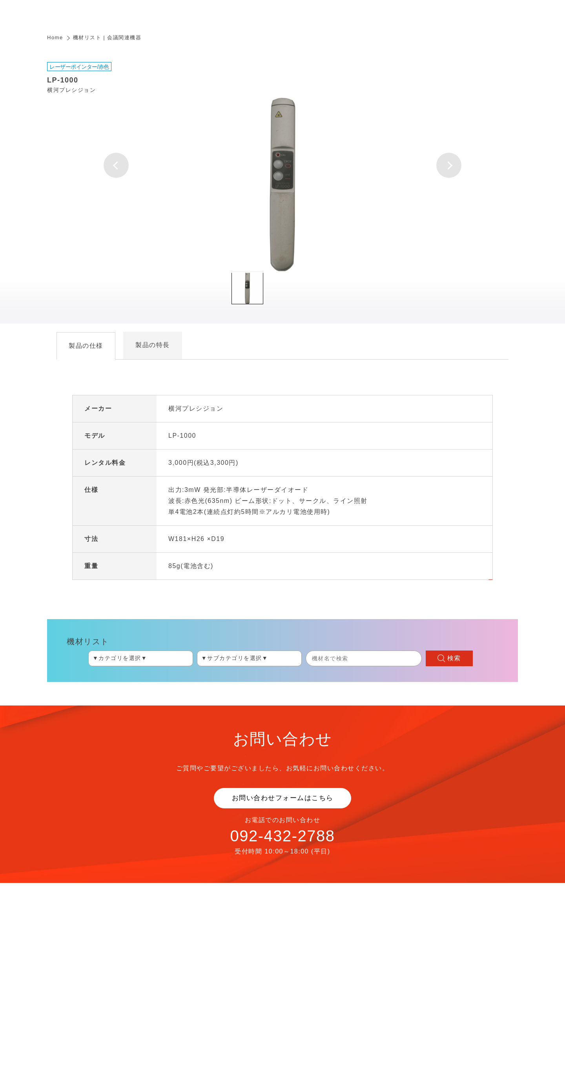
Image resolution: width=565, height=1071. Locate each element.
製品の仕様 (86, 345)
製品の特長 (152, 345)
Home (55, 37)
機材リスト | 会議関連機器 (107, 37)
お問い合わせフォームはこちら (283, 798)
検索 (454, 658)
